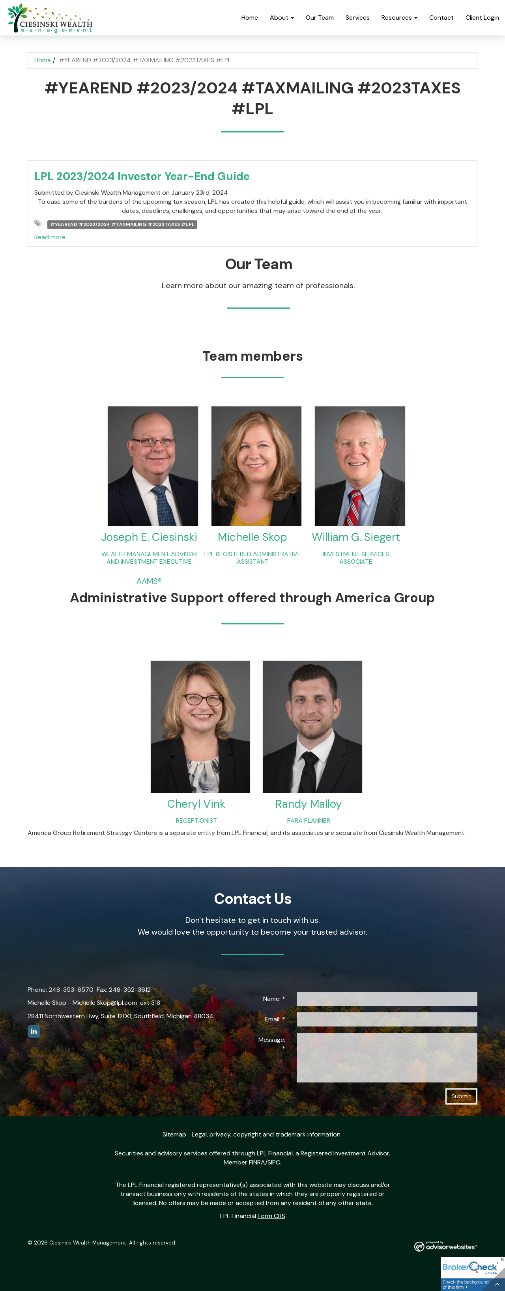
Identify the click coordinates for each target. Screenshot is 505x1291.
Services (358, 17)
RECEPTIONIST (196, 820)
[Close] (501, 1260)
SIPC (273, 1162)
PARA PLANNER (308, 820)
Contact (441, 17)
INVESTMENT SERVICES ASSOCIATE (356, 558)
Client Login (482, 17)
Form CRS (271, 1216)
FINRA (257, 1162)
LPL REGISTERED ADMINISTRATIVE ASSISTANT (252, 558)
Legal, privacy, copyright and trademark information (266, 1134)
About (279, 17)
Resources (397, 17)
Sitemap (174, 1134)
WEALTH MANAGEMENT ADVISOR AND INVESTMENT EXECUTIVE (149, 558)
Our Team (320, 17)
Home (249, 17)
